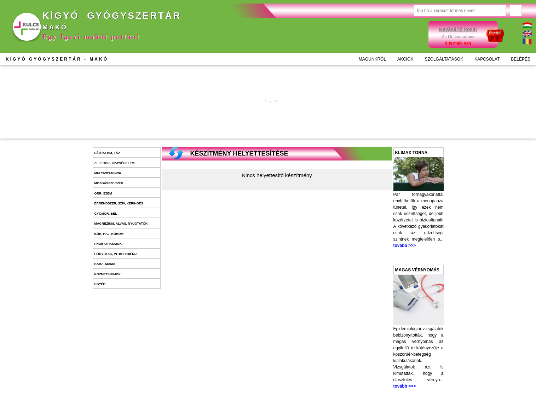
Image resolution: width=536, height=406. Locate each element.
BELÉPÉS (520, 59)
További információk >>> (202, 105)
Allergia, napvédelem (114, 163)
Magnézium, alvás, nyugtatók (121, 223)
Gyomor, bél (105, 213)
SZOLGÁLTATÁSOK (444, 59)
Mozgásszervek (108, 183)
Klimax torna (411, 152)
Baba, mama (104, 264)
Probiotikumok (108, 244)
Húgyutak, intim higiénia (116, 254)
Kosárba (212, 127)
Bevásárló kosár (458, 29)
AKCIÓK (405, 59)
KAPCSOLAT (487, 59)
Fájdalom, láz (107, 153)
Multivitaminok (108, 173)
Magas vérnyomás (417, 269)
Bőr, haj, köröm (109, 234)
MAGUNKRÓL (372, 59)
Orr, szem (103, 193)
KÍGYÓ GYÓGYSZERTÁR (57, 59)
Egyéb (100, 284)
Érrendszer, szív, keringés (118, 203)
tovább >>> (404, 245)
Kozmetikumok (107, 274)
